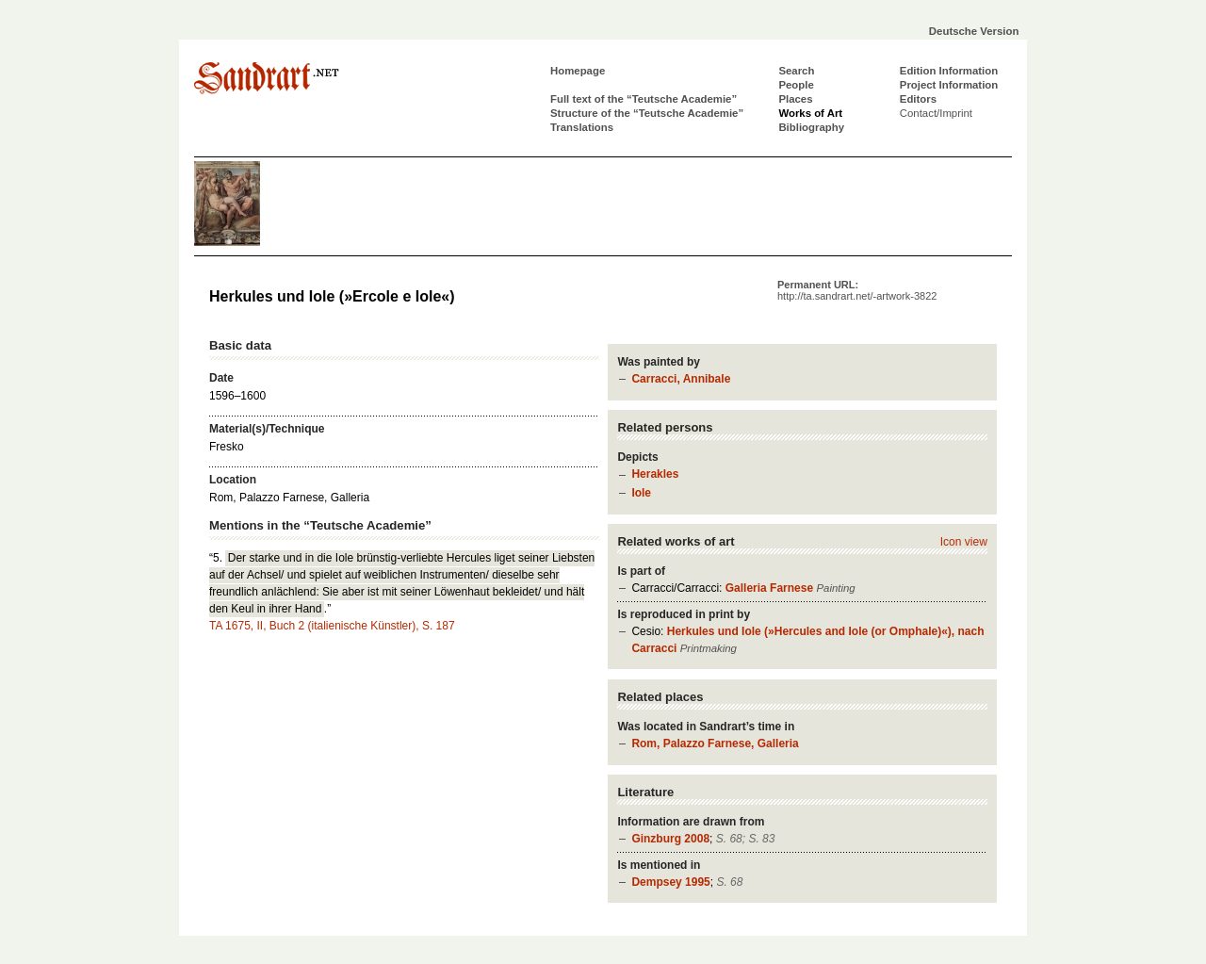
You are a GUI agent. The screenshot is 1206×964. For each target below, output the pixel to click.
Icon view (963, 541)
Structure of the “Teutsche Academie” (646, 113)
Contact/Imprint (936, 113)
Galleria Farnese (769, 588)
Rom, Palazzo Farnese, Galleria (714, 743)
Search (796, 70)
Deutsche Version (974, 31)
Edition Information (949, 70)
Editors (918, 99)
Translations (581, 127)
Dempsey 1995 (670, 882)
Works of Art (810, 113)
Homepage (577, 70)
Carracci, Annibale (680, 378)
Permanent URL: (857, 290)
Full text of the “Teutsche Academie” (643, 99)
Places (795, 99)
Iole (641, 492)
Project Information (949, 84)
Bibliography (811, 127)
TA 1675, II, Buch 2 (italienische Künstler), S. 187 (332, 625)
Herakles (654, 474)
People (795, 84)
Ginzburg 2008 (670, 838)
